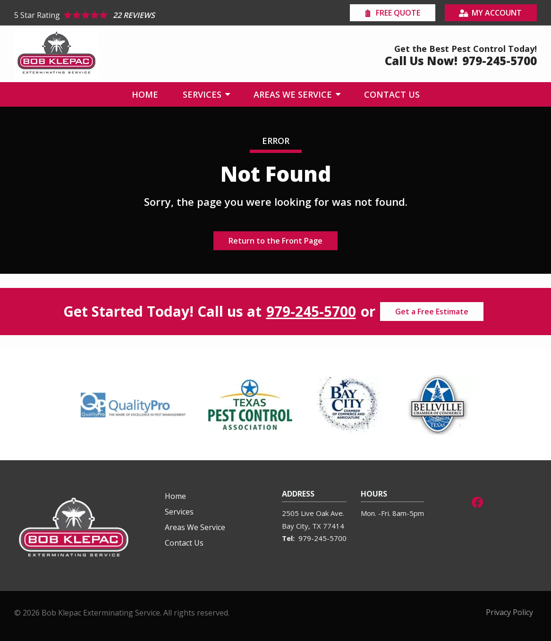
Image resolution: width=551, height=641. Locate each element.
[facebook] (477, 501)
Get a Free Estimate (431, 311)
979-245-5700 (311, 312)
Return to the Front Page (275, 241)
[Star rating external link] (145, 15)
